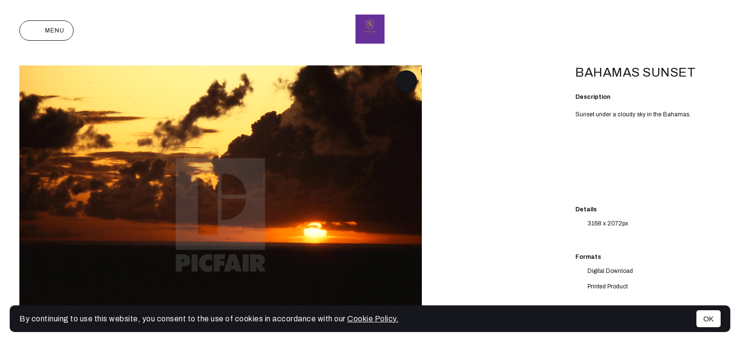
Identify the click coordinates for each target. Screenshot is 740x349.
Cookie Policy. (373, 319)
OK (708, 319)
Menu (46, 30)
